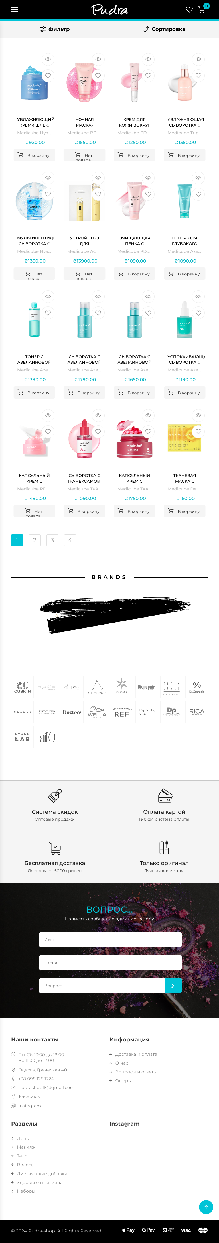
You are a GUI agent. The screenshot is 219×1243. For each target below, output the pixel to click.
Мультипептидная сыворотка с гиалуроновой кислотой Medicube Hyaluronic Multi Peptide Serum (35, 241)
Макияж (23, 1147)
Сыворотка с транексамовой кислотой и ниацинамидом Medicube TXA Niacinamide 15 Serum (86, 478)
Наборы (23, 1191)
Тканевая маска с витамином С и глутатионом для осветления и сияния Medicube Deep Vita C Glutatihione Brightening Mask (185, 478)
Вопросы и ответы (133, 1072)
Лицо (20, 1138)
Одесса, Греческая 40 (39, 1070)
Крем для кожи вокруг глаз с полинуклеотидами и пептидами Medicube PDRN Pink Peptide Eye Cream (136, 122)
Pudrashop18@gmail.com (43, 1087)
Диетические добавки (39, 1173)
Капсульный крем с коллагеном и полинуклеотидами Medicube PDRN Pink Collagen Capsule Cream (35, 478)
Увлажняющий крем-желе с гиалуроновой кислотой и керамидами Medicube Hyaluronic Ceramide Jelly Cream (35, 122)
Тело (19, 1156)
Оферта (121, 1080)
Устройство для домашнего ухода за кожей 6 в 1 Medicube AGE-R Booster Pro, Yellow (85, 241)
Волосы (23, 1164)
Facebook (25, 1096)
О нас (119, 1063)
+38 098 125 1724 (32, 1078)
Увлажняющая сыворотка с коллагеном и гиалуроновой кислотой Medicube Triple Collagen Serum (185, 122)
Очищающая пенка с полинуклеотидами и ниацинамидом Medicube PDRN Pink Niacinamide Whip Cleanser (136, 241)
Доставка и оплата (133, 1054)
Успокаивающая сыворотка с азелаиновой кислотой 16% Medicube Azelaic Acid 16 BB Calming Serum (186, 359)
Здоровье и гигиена (37, 1182)
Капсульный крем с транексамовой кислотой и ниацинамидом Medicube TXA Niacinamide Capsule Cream (136, 478)
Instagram (26, 1105)
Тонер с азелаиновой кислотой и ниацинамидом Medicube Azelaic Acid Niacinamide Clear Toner (35, 359)
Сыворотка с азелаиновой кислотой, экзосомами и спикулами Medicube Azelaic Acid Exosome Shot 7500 (84, 359)
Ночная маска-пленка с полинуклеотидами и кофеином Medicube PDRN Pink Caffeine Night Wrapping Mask (86, 122)
